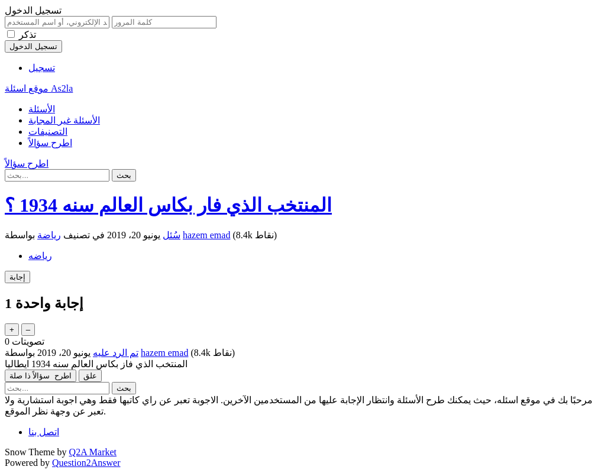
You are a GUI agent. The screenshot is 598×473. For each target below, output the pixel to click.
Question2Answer (86, 463)
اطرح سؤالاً (50, 143)
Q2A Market (93, 452)
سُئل (171, 235)
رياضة (49, 235)
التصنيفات (47, 132)
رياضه (40, 256)
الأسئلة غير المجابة (64, 120)
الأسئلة (41, 109)
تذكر (27, 35)
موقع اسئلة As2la (39, 88)
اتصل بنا (43, 432)
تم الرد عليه (115, 353)
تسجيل (41, 68)
